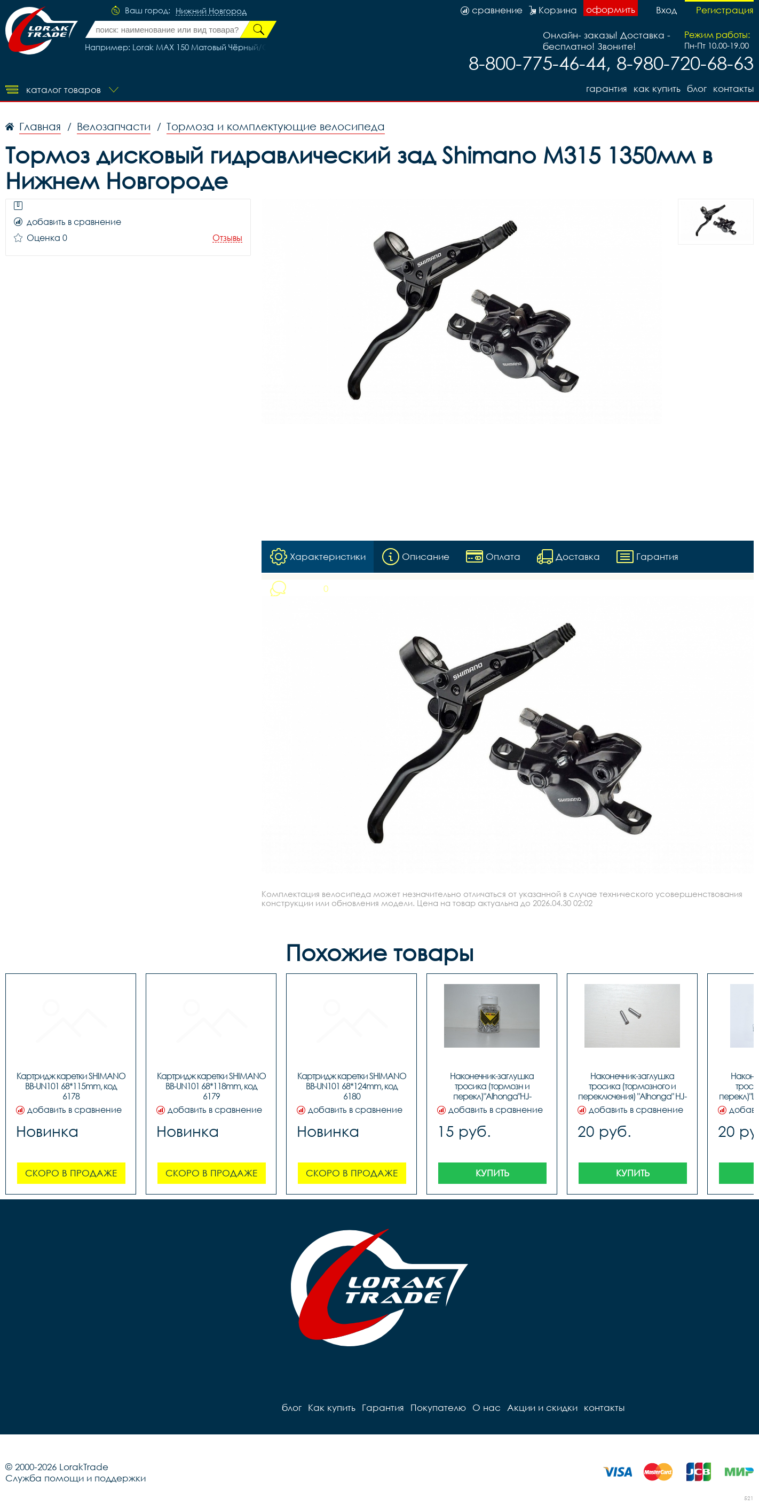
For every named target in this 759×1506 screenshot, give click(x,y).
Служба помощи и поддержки (75, 1478)
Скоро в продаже (71, 1173)
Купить (492, 1173)
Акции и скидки (542, 1407)
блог (697, 88)
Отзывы (227, 238)
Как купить (657, 88)
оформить (610, 9)
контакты (733, 88)
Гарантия (606, 88)
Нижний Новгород (211, 11)
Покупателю (438, 1407)
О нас (486, 1407)
